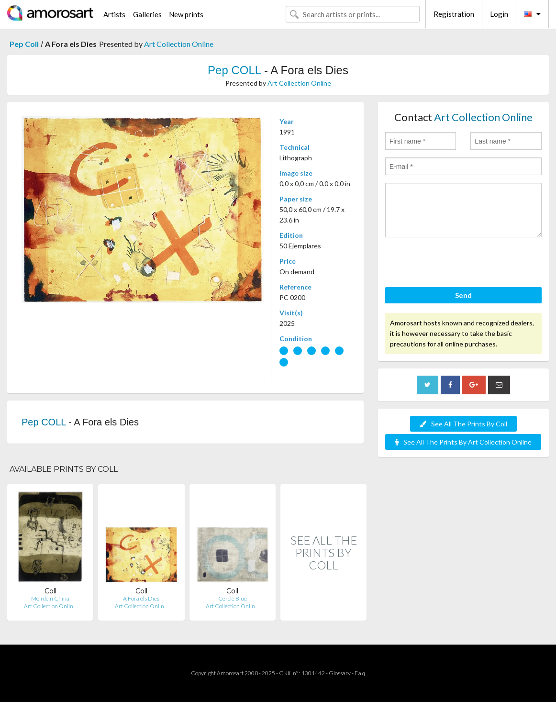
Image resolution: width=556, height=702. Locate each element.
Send (463, 295)
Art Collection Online (178, 43)
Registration (454, 14)
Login (499, 14)
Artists (114, 14)
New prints (186, 14)
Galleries (147, 14)
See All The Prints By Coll (463, 424)
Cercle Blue (232, 598)
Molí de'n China (50, 598)
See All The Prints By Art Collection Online (463, 442)
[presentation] (458, 263)
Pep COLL (234, 70)
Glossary (340, 673)
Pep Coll (24, 43)
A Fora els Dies (141, 598)
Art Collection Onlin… (50, 606)
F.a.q (360, 673)
